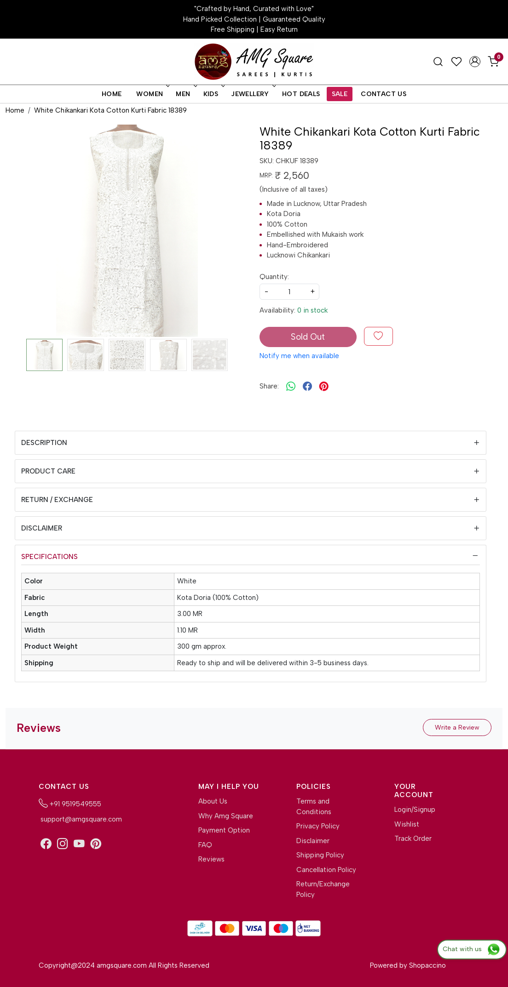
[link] (438, 61)
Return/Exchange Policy (323, 889)
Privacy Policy (318, 826)
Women (152, 94)
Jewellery (252, 94)
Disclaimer (41, 528)
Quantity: (274, 277)
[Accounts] (475, 61)
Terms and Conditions (313, 806)
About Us (212, 801)
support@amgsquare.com (80, 819)
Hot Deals (301, 94)
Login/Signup (414, 809)
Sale (340, 94)
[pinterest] (324, 386)
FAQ (205, 845)
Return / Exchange (57, 500)
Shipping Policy (320, 855)
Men (185, 94)
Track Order (413, 838)
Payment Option (224, 830)
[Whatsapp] (291, 386)
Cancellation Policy (326, 870)
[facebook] (307, 386)
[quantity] (289, 292)
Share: (269, 386)
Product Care (48, 471)
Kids (213, 94)
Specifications (49, 557)
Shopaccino (427, 965)
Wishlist (406, 824)
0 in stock (312, 310)
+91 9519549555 (70, 803)
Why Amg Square (225, 816)
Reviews (211, 859)
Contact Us (383, 94)
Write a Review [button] (457, 727)
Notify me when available (299, 356)
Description (44, 443)
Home (112, 94)
